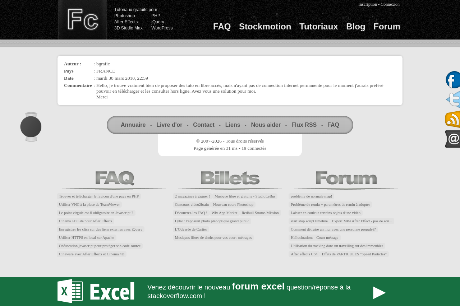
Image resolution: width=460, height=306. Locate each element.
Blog (355, 26)
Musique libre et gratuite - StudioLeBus (245, 196)
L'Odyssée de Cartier (191, 229)
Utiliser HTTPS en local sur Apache (86, 238)
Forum (386, 26)
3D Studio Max (128, 28)
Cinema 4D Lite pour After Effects (85, 221)
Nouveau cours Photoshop (233, 205)
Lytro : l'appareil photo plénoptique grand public (212, 221)
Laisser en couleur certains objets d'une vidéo (325, 213)
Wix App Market (225, 213)
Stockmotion (265, 26)
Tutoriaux (318, 26)
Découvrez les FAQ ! (191, 213)
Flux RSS (304, 125)
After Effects (126, 21)
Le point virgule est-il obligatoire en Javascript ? (96, 213)
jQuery (157, 21)
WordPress (161, 28)
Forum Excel (230, 291)
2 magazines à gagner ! (192, 196)
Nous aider (266, 125)
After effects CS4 (304, 254)
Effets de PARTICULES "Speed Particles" (354, 254)
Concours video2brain (192, 205)
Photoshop (124, 15)
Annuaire (133, 125)
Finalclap (82, 20)
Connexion (390, 4)
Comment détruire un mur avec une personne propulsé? (333, 229)
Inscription (367, 4)
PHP (155, 15)
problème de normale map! (311, 196)
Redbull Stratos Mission (260, 213)
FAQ (222, 26)
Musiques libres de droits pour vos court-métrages (213, 238)
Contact (204, 125)
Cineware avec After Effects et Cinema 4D (91, 254)
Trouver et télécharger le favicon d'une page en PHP (99, 196)
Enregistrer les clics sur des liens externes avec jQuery (100, 229)
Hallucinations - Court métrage (314, 238)
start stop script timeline (309, 221)
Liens (232, 125)
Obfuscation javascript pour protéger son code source (100, 246)
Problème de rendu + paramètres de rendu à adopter (330, 205)
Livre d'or (169, 125)
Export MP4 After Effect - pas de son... (362, 221)
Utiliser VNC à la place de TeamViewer (89, 205)
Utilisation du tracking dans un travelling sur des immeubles (337, 246)
